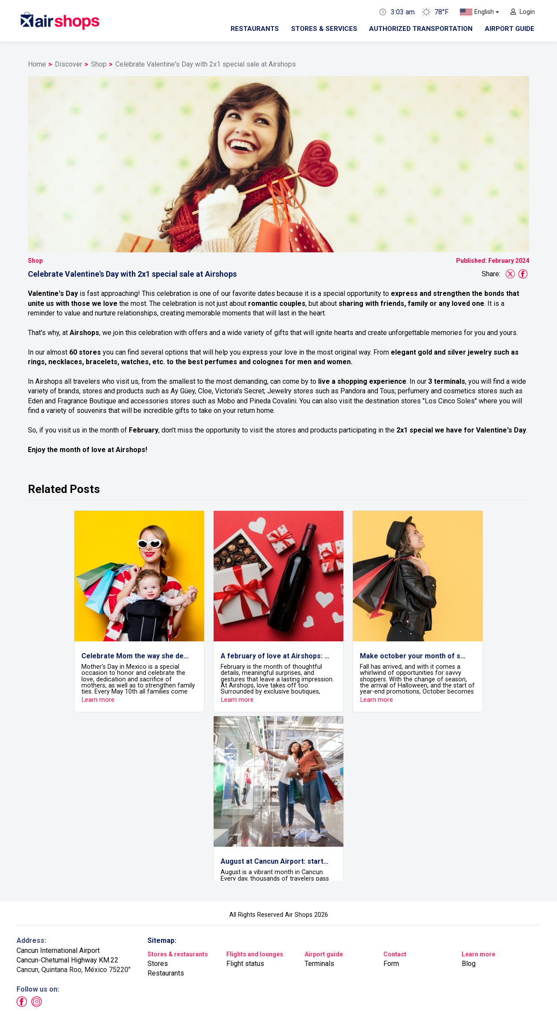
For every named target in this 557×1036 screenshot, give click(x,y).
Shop (99, 64)
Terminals (319, 963)
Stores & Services (324, 29)
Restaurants (255, 29)
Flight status (245, 963)
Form (391, 963)
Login (522, 12)
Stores (158, 963)
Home (37, 64)
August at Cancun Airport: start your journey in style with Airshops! (275, 861)
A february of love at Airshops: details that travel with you (275, 656)
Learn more (478, 954)
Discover (68, 64)
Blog (469, 963)
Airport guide (509, 29)
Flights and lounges (254, 954)
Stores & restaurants (178, 954)
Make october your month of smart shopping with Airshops (414, 656)
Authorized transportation (421, 29)
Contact (394, 954)
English (477, 12)
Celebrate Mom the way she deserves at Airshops (135, 656)
